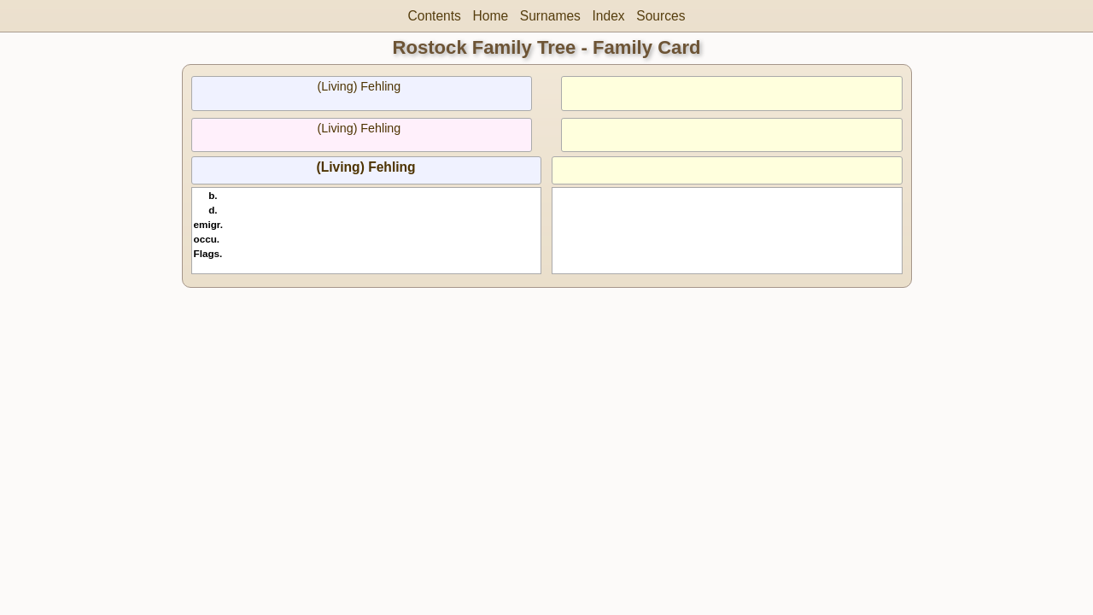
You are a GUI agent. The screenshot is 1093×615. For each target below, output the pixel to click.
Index (608, 16)
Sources (660, 16)
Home (491, 16)
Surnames (550, 16)
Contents (434, 16)
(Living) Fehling (359, 86)
